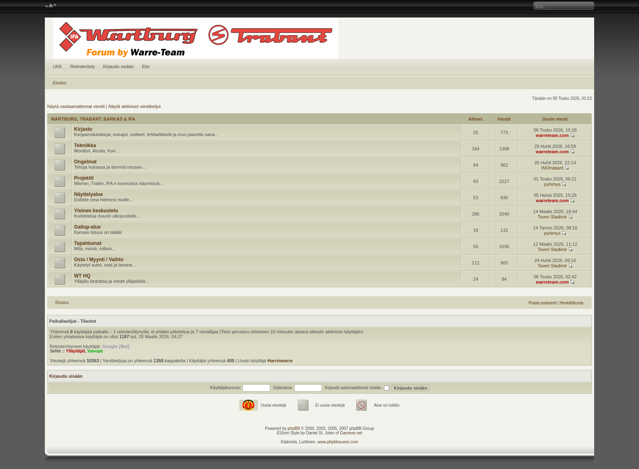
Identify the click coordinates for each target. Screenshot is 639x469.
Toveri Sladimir (552, 216)
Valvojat (95, 351)
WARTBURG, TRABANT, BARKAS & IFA (93, 119)
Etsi (145, 66)
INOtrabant (552, 167)
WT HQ (82, 276)
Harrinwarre (280, 360)
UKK (57, 66)
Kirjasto (83, 129)
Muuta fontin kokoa (51, 6)
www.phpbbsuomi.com (337, 442)
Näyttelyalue (88, 194)
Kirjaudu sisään (118, 66)
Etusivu (59, 83)
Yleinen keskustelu (96, 211)
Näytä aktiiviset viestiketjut (134, 106)
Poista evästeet (542, 303)
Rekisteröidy (82, 66)
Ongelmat (85, 162)
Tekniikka (85, 145)
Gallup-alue (87, 227)
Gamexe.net (351, 433)
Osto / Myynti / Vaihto (98, 259)
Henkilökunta (571, 303)
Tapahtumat (87, 243)
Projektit (84, 178)
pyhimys (552, 184)
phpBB (294, 428)
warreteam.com (552, 135)
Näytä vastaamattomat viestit (76, 106)
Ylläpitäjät (75, 351)
